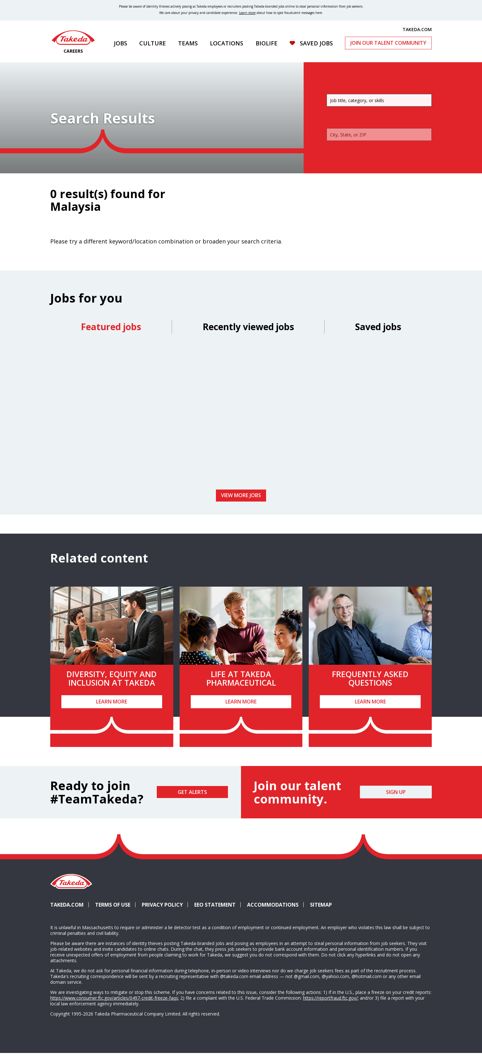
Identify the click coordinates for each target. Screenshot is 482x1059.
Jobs (120, 43)
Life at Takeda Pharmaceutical (241, 684)
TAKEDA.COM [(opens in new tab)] (417, 29)
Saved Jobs (316, 43)
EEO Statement (215, 910)
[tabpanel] (241, 419)
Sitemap (321, 910)
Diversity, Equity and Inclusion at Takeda (111, 684)
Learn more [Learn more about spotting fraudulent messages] (247, 12)
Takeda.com (67, 910)
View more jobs (241, 500)
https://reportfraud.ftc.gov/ (330, 1004)
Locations (226, 43)
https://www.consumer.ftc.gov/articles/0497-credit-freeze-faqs (114, 1004)
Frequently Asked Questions (370, 684)
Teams (188, 43)
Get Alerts (192, 797)
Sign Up (396, 797)
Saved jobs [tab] (378, 332)
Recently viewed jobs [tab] (248, 332)
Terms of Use (112, 910)
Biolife (267, 43)
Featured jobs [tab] (111, 332)
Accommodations (275, 910)
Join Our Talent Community (388, 42)
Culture (152, 43)
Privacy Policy (162, 910)
